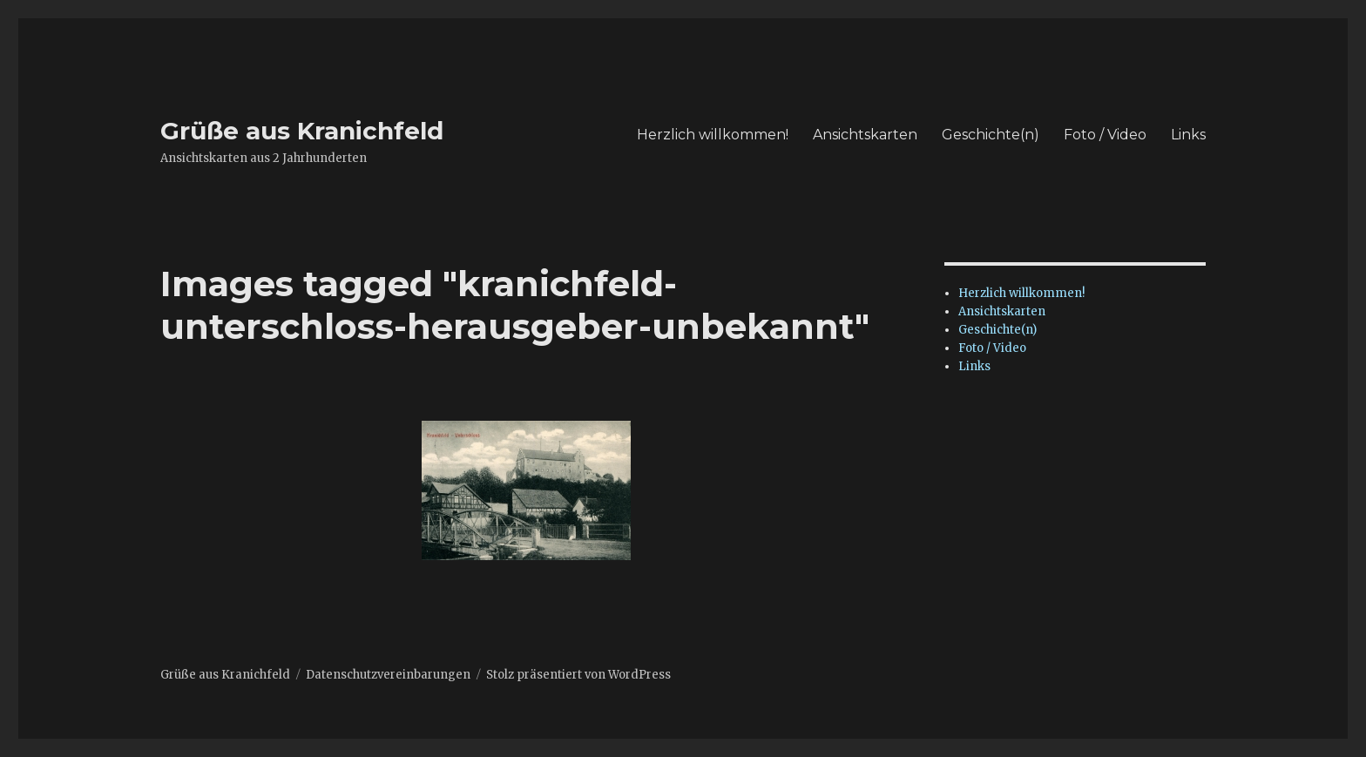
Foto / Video (1105, 134)
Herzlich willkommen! (712, 134)
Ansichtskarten (865, 134)
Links (1188, 134)
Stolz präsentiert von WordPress (578, 674)
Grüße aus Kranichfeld (301, 130)
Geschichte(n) (990, 134)
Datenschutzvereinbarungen (388, 674)
